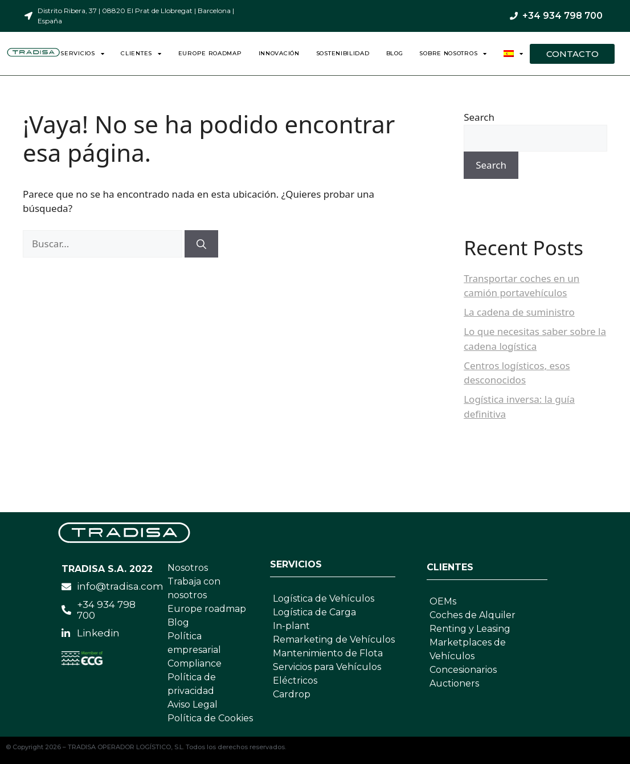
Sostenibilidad (343, 53)
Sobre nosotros (453, 53)
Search (479, 117)
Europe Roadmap (210, 53)
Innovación (279, 53)
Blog (394, 53)
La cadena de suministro (519, 311)
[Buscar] (201, 244)
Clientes (141, 53)
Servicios (82, 53)
